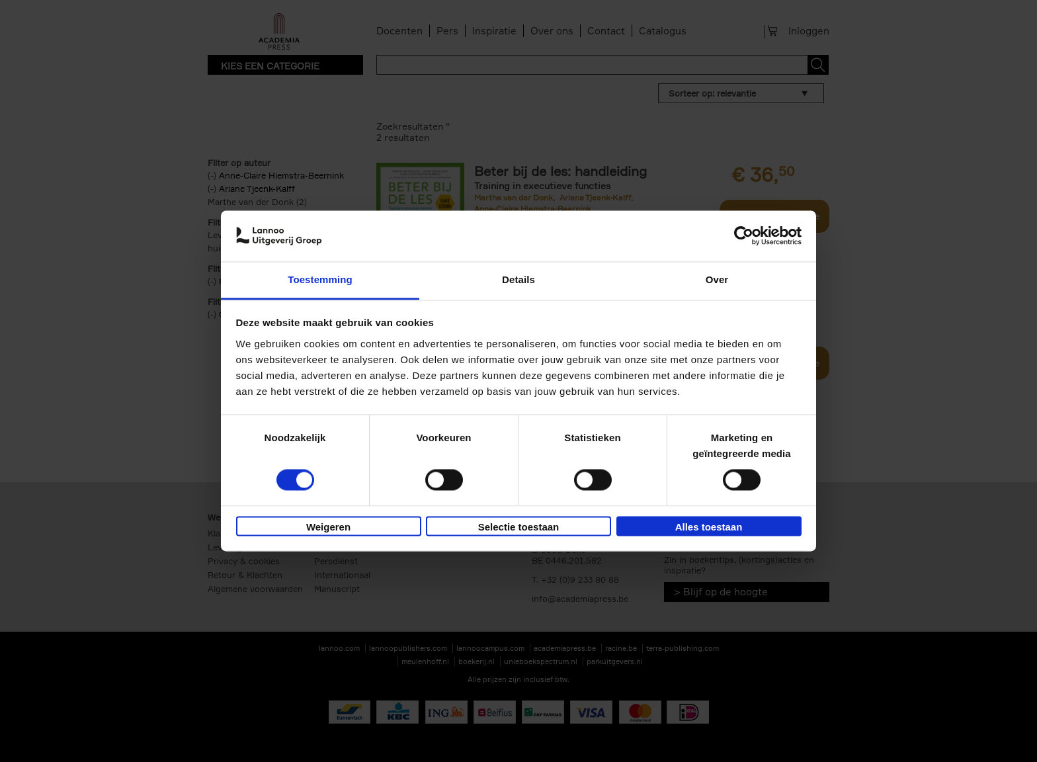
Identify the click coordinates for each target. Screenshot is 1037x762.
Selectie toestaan (519, 526)
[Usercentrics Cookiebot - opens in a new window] (744, 236)
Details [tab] (518, 279)
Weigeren (328, 526)
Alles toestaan (709, 526)
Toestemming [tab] (320, 279)
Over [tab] (717, 279)
